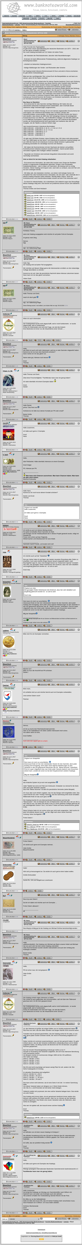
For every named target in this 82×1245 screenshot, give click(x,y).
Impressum (41, 1229)
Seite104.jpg (31, 215)
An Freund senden (56, 27)
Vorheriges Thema (63, 35)
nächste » (18, 30)
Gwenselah (7, 963)
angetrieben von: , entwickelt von (41, 1236)
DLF (4, 896)
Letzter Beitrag (6, 27)
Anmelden (69, 24)
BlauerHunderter (9, 838)
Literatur (17, 24)
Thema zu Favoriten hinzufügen (71, 27)
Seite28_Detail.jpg (33, 824)
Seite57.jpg (30, 211)
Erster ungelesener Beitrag (19, 27)
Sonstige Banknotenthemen (53, 1221)
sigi (4, 223)
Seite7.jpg (30, 198)
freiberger (6, 314)
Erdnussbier (7, 865)
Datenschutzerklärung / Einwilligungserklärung (41, 1233)
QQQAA (6, 525)
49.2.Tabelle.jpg (32, 829)
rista (4, 552)
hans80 (5, 423)
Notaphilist (7, 582)
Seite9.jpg (30, 200)
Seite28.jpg (30, 204)
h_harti (5, 455)
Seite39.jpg (30, 206)
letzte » (25, 30)
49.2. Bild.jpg (31, 827)
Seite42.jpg (30, 208)
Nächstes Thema (74, 35)
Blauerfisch (7, 39)
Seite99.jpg (30, 213)
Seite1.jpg (30, 195)
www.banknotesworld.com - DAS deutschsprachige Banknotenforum (23, 23)
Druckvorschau (46, 27)
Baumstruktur (69, 1216)
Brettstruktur (77, 1216)
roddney (6, 630)
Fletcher (6, 685)
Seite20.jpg (30, 202)
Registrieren (76, 24)
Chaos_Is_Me (7, 371)
